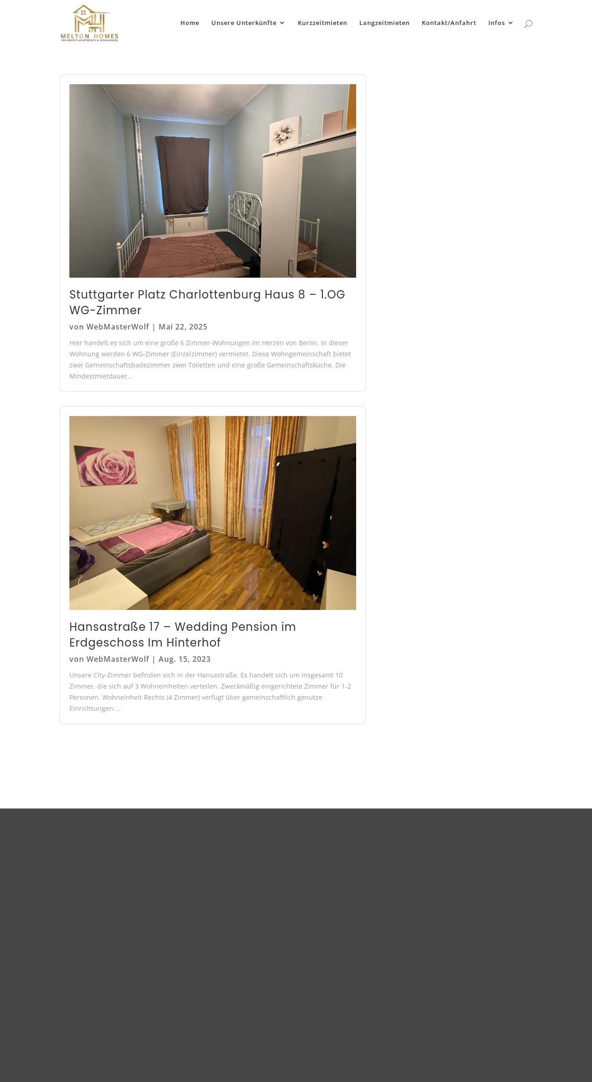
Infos (496, 23)
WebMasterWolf (117, 327)
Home (189, 23)
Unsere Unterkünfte (244, 23)
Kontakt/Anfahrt (449, 23)
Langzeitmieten (384, 23)
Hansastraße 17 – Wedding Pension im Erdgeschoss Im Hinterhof (182, 634)
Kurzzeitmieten (322, 23)
